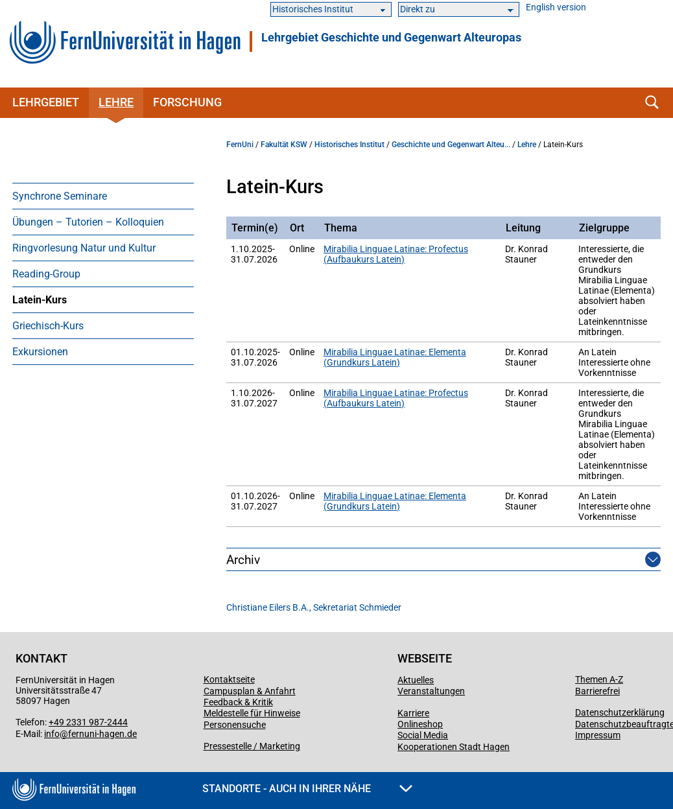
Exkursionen (40, 352)
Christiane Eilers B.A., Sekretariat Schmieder (313, 607)
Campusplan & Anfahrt (250, 691)
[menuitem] (103, 196)
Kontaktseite (229, 679)
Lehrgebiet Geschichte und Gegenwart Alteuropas (391, 37)
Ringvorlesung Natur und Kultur (84, 248)
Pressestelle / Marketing (252, 746)
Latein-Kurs (39, 300)
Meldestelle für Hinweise (252, 713)
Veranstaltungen (431, 691)
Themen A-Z (599, 679)
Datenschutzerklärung (620, 712)
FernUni (240, 144)
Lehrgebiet (45, 102)
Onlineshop (420, 724)
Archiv (243, 559)
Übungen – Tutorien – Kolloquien (88, 222)
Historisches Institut (349, 144)
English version (556, 7)
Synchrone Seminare (59, 196)
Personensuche (235, 725)
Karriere (413, 713)
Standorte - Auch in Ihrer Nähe (307, 788)
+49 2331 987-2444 (88, 722)
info (52, 734)
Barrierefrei (597, 691)
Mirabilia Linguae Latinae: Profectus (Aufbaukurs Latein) (396, 254)
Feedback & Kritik (238, 702)
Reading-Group (46, 274)
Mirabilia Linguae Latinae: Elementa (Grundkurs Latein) (395, 357)
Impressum (597, 735)
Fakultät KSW (284, 144)
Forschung (187, 102)
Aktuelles (415, 680)
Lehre (116, 102)
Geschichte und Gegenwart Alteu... (451, 144)
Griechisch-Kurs (48, 326)
